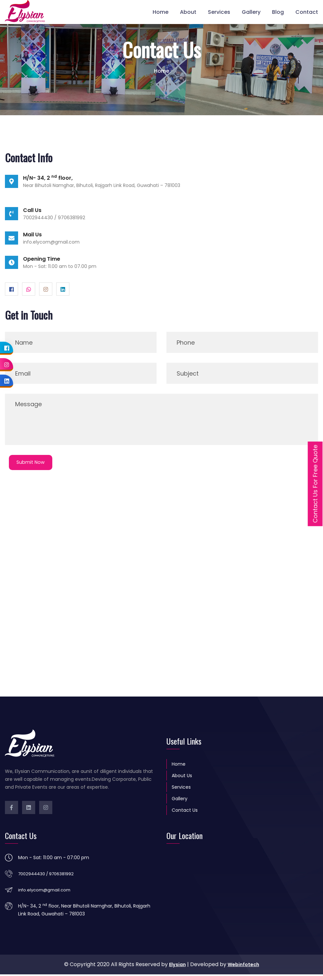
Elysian (175, 966)
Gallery (251, 11)
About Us (182, 777)
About (188, 11)
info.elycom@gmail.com (51, 242)
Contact (306, 11)
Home (160, 11)
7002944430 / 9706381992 (49, 875)
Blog (278, 11)
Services (219, 11)
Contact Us (185, 811)
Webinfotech (244, 966)
